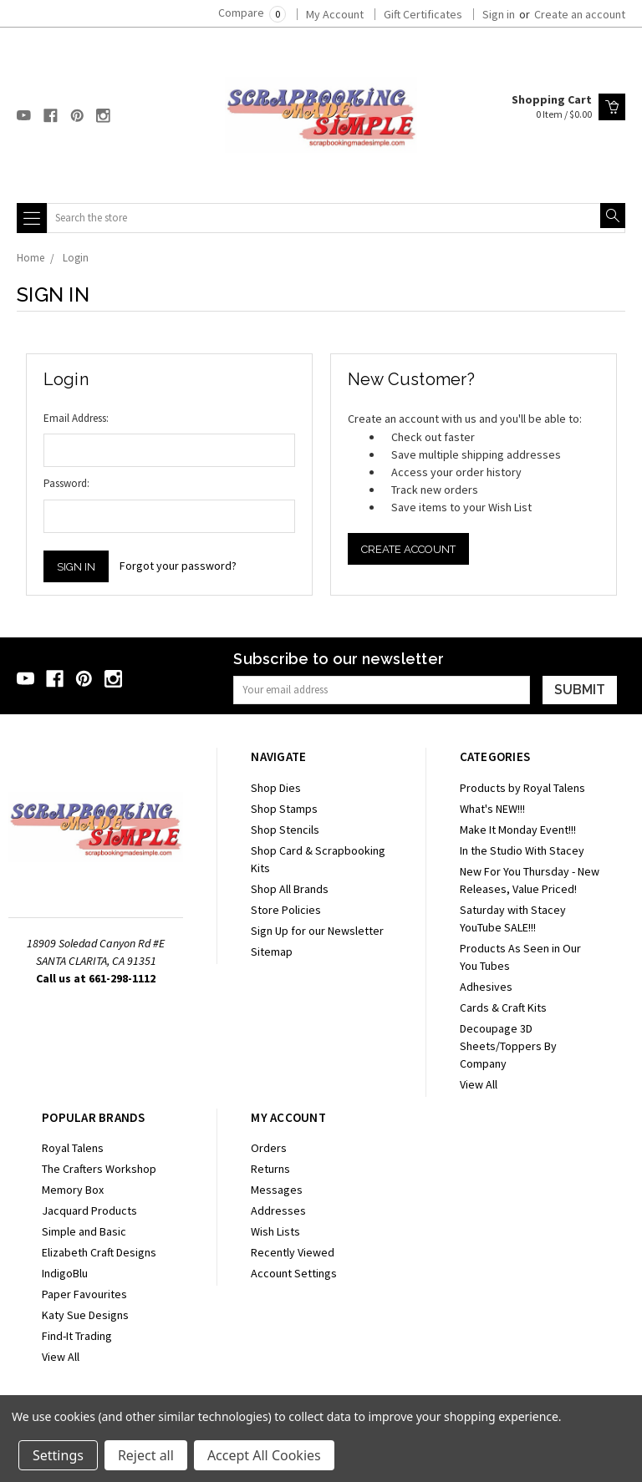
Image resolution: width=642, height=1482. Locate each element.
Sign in (498, 14)
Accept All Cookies (264, 1455)
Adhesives (486, 986)
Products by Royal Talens (522, 787)
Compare (252, 12)
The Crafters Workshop (99, 1168)
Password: (66, 483)
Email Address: (76, 418)
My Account (335, 14)
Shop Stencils (285, 829)
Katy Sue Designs (85, 1314)
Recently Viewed (292, 1252)
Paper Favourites (84, 1294)
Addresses (278, 1210)
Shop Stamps (284, 808)
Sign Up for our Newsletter (317, 930)
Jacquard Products (89, 1210)
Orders (269, 1147)
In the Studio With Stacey (522, 850)
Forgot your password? (178, 565)
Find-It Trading (77, 1335)
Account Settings (294, 1273)
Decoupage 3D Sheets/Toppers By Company (508, 1046)
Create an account (579, 14)
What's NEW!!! (492, 808)
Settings (58, 1455)
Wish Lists (275, 1231)
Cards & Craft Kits (503, 1007)
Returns (270, 1168)
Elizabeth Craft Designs (99, 1252)
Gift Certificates (423, 14)
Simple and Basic (84, 1231)
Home (30, 258)
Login (76, 258)
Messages (277, 1189)
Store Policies (286, 909)
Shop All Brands (290, 888)
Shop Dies (276, 787)
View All (478, 1084)
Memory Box (73, 1189)
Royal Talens (73, 1147)
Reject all (146, 1455)
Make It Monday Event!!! (518, 829)
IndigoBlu (65, 1273)
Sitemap (272, 951)
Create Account (408, 549)
